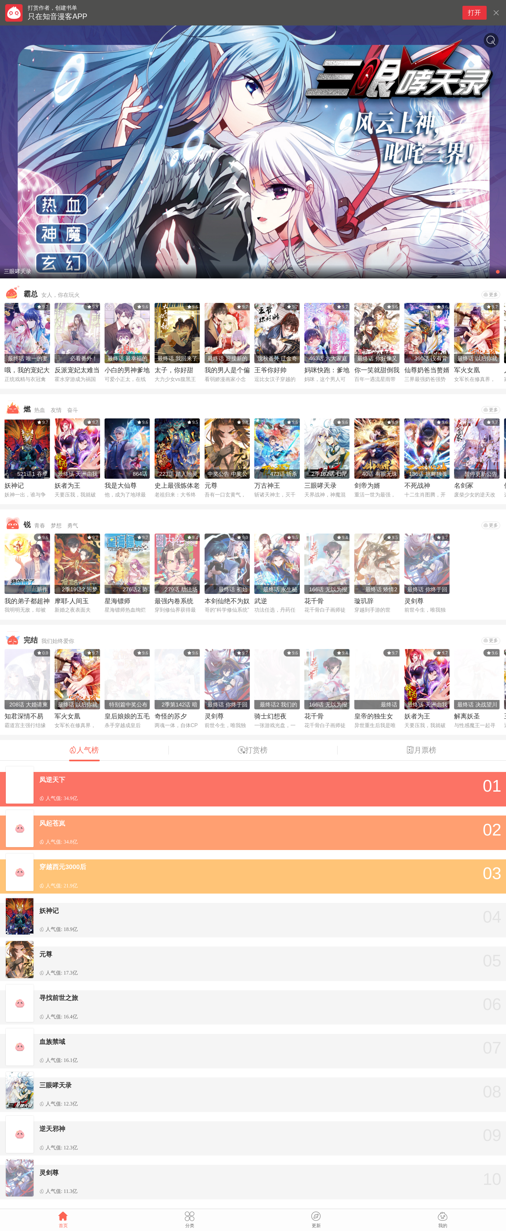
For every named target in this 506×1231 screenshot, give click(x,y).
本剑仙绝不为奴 (227, 601)
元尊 (211, 485)
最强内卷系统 (174, 601)
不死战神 (417, 485)
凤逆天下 (52, 779)
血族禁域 (52, 1041)
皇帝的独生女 (373, 716)
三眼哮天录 (320, 485)
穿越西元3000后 (62, 866)
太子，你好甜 (174, 370)
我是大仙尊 (121, 485)
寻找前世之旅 (58, 997)
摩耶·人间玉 (72, 601)
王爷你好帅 (270, 370)
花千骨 (314, 601)
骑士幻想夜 (270, 716)
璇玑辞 (364, 601)
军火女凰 (467, 370)
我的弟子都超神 (27, 601)
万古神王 (267, 485)
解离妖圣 (467, 716)
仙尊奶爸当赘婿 (427, 370)
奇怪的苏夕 (171, 716)
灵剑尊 (414, 601)
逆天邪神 (52, 1128)
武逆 (260, 601)
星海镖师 (117, 601)
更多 (490, 294)
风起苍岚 (52, 823)
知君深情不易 (24, 716)
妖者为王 (67, 485)
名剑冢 (463, 485)
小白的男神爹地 (127, 370)
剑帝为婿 (367, 485)
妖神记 (14, 485)
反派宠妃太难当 (77, 370)
